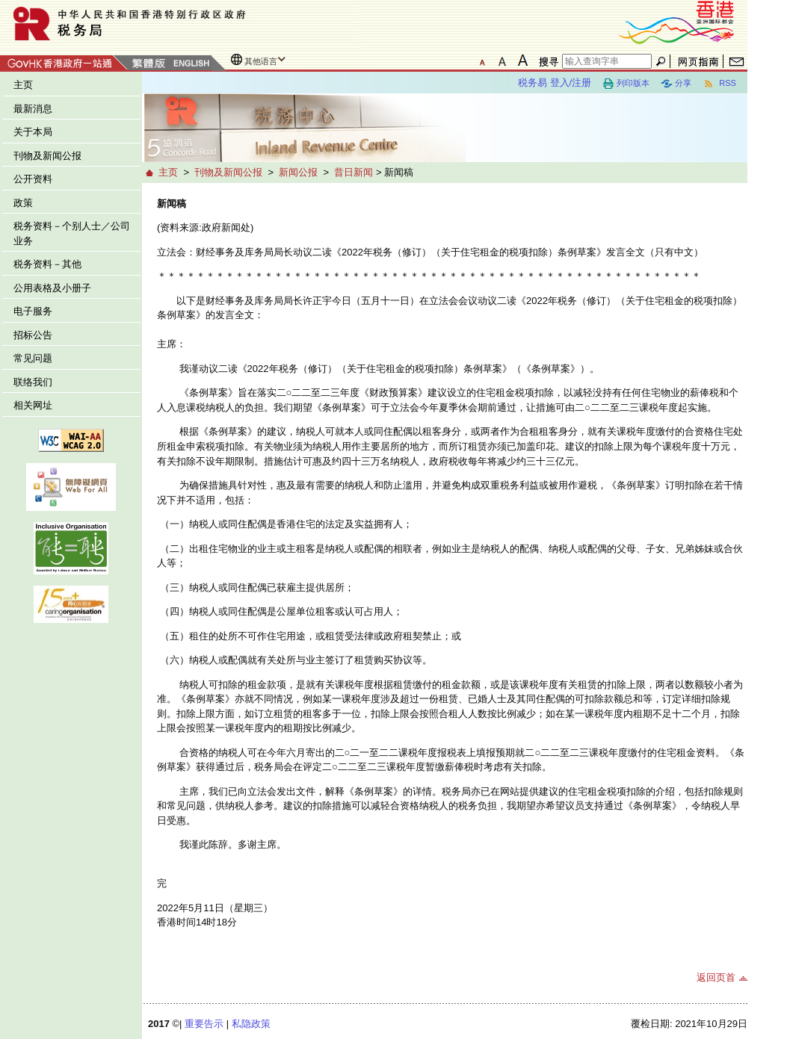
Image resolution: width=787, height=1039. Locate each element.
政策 (23, 202)
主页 (23, 84)
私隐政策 (251, 1023)
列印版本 (625, 84)
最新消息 (32, 108)
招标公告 (32, 335)
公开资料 (32, 178)
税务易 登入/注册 (554, 82)
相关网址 (32, 405)
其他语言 (260, 61)
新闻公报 (298, 172)
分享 (676, 84)
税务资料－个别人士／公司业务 (71, 233)
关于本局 (32, 131)
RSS (719, 84)
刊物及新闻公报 (47, 155)
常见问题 (32, 358)
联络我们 (32, 382)
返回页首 (716, 977)
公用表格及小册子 (52, 288)
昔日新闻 (353, 172)
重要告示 (204, 1023)
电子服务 (32, 311)
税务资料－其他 (47, 264)
